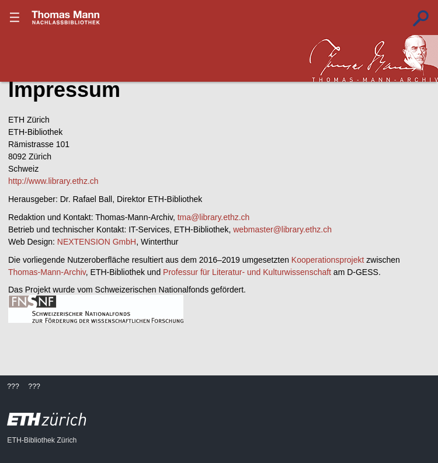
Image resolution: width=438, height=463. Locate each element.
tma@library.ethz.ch (214, 217)
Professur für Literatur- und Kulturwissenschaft (247, 272)
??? (66, 17)
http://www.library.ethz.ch (53, 181)
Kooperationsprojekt (327, 259)
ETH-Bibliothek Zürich (42, 440)
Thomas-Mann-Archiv (47, 272)
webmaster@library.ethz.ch (282, 229)
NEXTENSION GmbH (96, 241)
